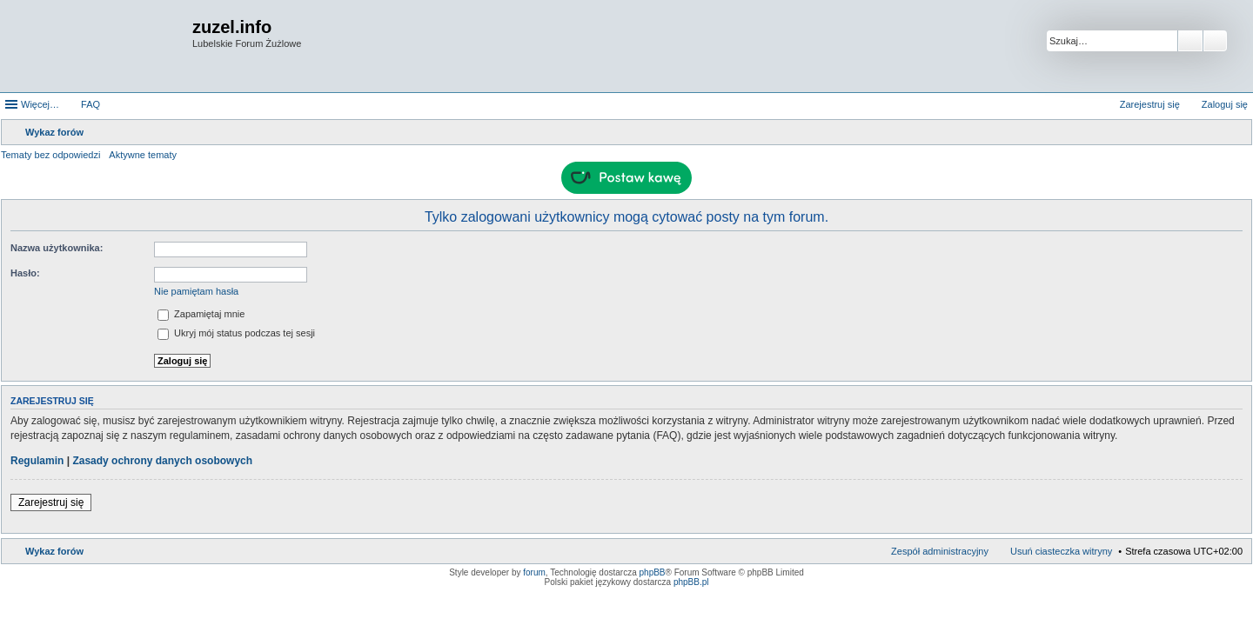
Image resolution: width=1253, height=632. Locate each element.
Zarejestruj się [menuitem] (1150, 104)
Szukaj (1190, 40)
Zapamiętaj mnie (201, 314)
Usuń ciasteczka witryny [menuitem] (1061, 551)
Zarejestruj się (51, 502)
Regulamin (37, 461)
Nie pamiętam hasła (196, 291)
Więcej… (40, 104)
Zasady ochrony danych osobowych (162, 461)
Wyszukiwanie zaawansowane (1215, 40)
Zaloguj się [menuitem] (1225, 104)
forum (534, 572)
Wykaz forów (54, 551)
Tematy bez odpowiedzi (50, 155)
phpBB (653, 572)
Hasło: (25, 273)
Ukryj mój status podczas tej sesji (236, 333)
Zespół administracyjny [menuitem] (939, 551)
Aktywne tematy (143, 155)
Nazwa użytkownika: (56, 248)
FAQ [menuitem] (90, 104)
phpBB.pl (691, 582)
